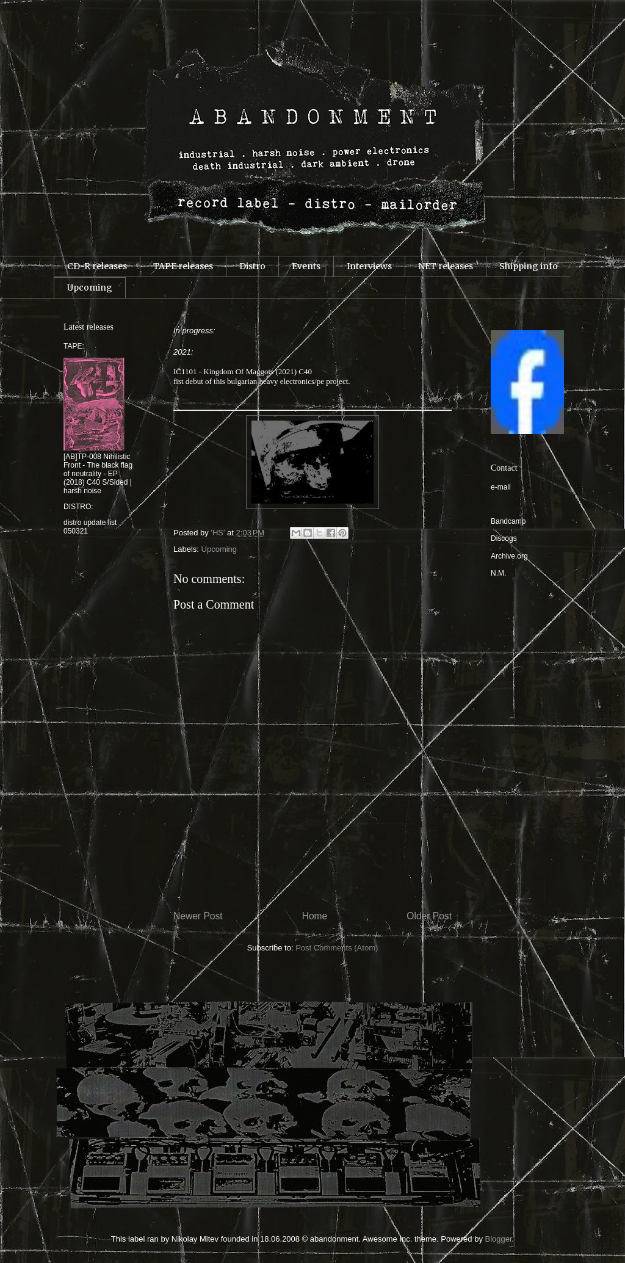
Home (315, 916)
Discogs (504, 538)
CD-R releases (97, 266)
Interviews (369, 266)
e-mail (501, 487)
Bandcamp (508, 521)
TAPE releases (183, 266)
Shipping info (528, 266)
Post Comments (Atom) (336, 947)
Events (306, 266)
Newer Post (198, 916)
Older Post (429, 916)
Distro (252, 266)
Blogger (498, 1238)
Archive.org (509, 556)
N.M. (498, 573)
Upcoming (89, 287)
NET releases (445, 266)
